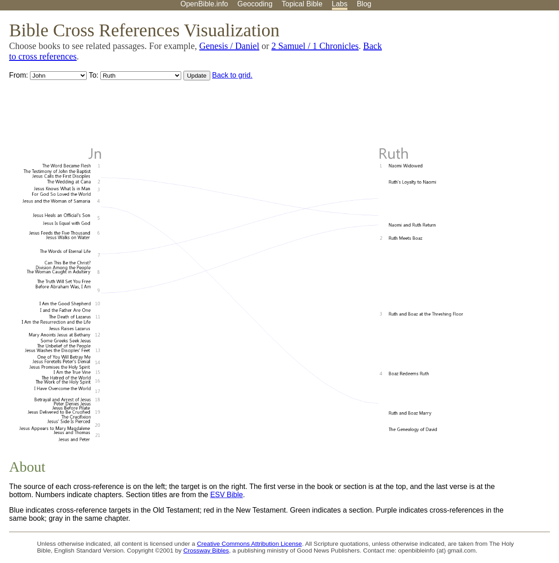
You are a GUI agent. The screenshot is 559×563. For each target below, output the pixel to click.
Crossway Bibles (206, 550)
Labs (340, 4)
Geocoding (254, 4)
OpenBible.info (204, 4)
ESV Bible (226, 495)
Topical (302, 4)
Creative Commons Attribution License (249, 543)
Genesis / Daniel (229, 46)
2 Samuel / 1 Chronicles (315, 46)
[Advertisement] (467, 81)
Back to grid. (232, 75)
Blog (364, 4)
